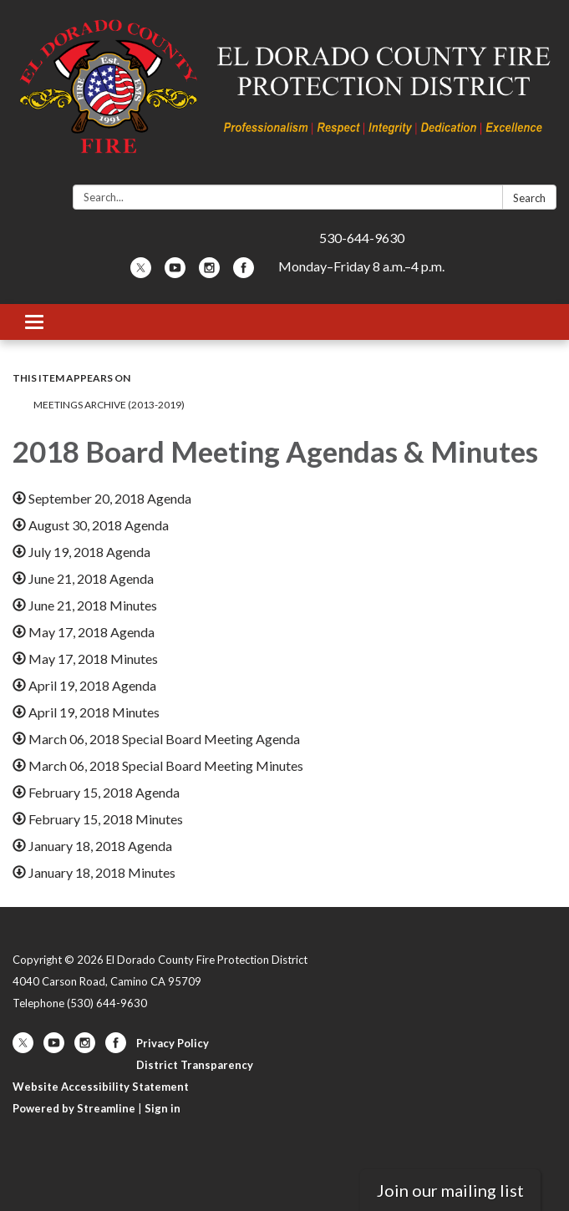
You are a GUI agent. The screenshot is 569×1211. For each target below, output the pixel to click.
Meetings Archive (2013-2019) (109, 404)
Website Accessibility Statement (101, 1086)
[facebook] (243, 273)
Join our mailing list (450, 1190)
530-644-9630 (361, 238)
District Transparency (194, 1065)
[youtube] (175, 273)
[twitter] (140, 273)
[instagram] (209, 273)
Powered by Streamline (74, 1108)
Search (529, 198)
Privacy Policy (172, 1043)
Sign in (162, 1108)
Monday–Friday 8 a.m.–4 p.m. (361, 266)
